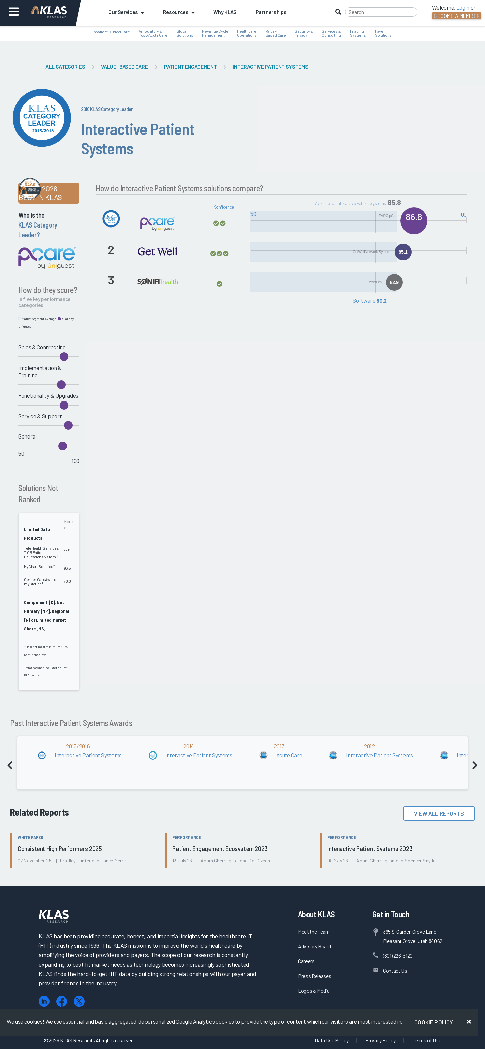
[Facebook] (61, 1001)
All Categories (65, 66)
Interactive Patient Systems (270, 66)
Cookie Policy (433, 1022)
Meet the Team (314, 931)
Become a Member (457, 15)
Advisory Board (314, 946)
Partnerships (271, 12)
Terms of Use (427, 1040)
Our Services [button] (126, 12)
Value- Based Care (124, 66)
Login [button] (463, 7)
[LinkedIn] (44, 1001)
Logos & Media (314, 990)
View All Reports (439, 813)
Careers (306, 961)
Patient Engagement (190, 66)
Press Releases (314, 976)
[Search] (381, 12)
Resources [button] (179, 12)
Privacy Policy (380, 1040)
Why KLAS (224, 12)
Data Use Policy (331, 1040)
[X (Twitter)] (79, 1001)
